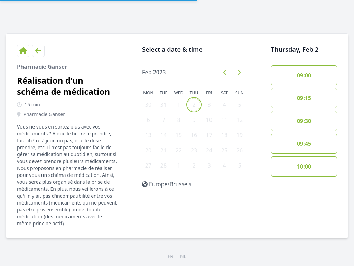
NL (183, 256)
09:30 (304, 121)
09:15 (304, 98)
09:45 (304, 144)
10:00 (304, 166)
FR (170, 256)
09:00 (304, 75)
